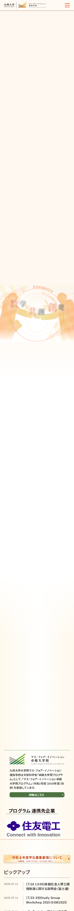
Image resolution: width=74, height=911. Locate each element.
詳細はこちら (36, 795)
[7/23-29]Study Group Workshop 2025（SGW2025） (46, 899)
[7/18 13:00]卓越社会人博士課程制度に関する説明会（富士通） (48, 886)
